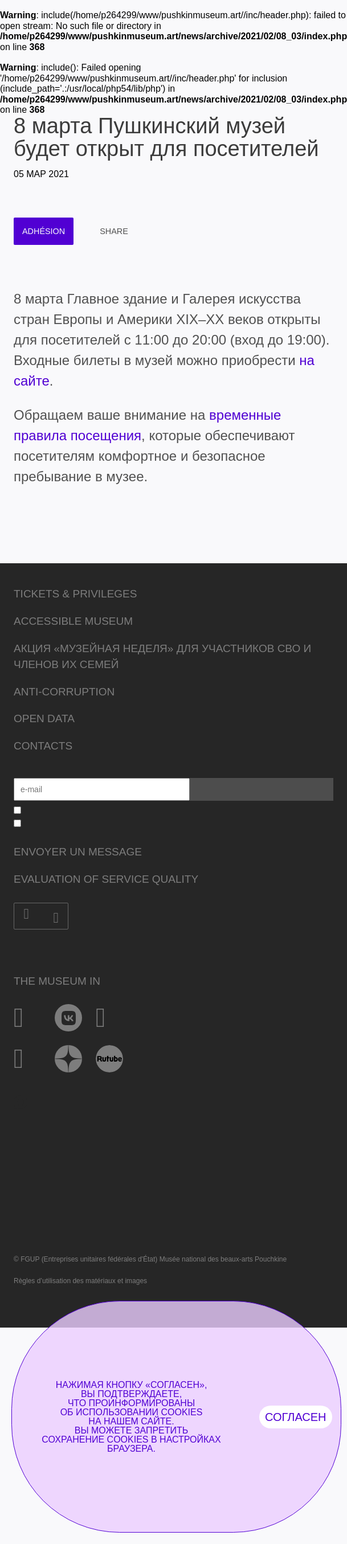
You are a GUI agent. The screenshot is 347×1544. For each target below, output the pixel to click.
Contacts (43, 746)
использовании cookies (139, 1412)
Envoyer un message (78, 852)
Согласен (295, 1417)
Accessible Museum (73, 621)
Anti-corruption (64, 692)
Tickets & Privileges (75, 594)
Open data (44, 718)
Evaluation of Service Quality (106, 879)
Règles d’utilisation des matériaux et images (80, 1281)
